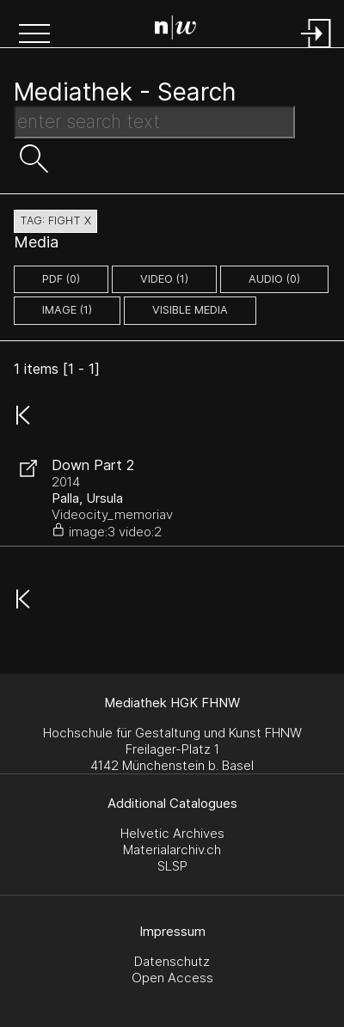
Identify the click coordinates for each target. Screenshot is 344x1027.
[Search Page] (175, 30)
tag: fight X (55, 220)
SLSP (172, 866)
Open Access (172, 977)
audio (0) (274, 278)
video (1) (164, 278)
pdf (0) (61, 278)
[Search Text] (154, 122)
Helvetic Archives (172, 833)
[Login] (316, 49)
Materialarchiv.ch (172, 849)
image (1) (67, 309)
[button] (34, 35)
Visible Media (190, 309)
